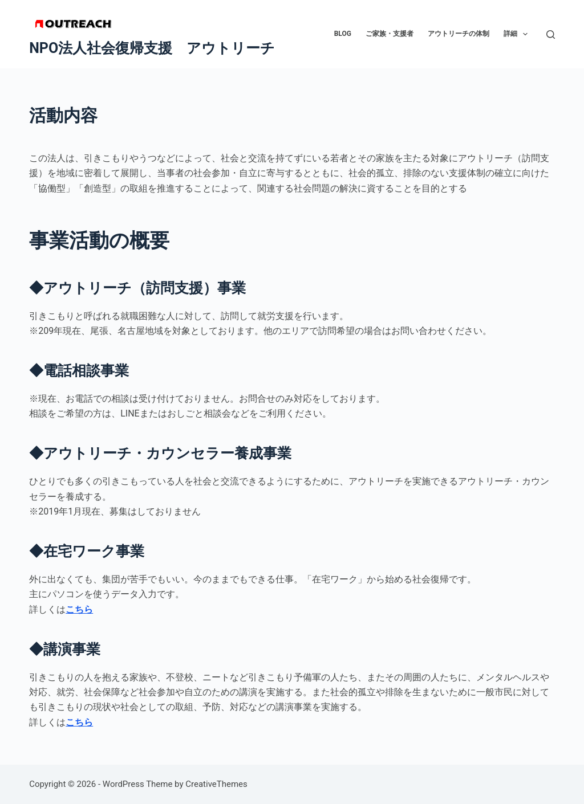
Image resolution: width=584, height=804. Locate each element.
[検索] (550, 34)
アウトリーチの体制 (458, 34)
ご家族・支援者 (389, 34)
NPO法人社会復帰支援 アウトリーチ (152, 48)
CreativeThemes (216, 784)
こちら (79, 609)
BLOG (342, 34)
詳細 (518, 34)
